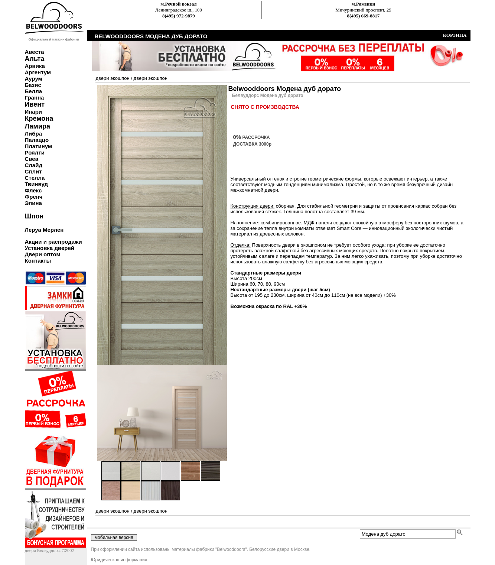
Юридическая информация (119, 559)
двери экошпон (113, 78)
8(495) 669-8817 (363, 16)
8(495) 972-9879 (178, 16)
